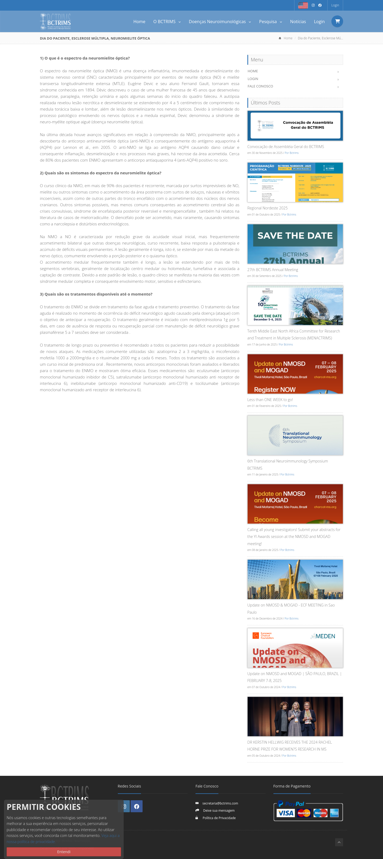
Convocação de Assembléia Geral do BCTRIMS (285, 146)
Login (335, 5)
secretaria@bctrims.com (220, 803)
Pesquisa (270, 21)
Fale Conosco (260, 86)
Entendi (63, 851)
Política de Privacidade (219, 818)
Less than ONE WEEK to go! (270, 399)
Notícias (298, 21)
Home (139, 21)
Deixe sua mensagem (219, 810)
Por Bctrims (292, 153)
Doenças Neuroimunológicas (220, 21)
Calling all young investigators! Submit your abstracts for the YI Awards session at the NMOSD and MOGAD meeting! (293, 536)
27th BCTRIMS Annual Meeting (272, 269)
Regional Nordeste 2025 (267, 207)
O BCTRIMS (167, 21)
